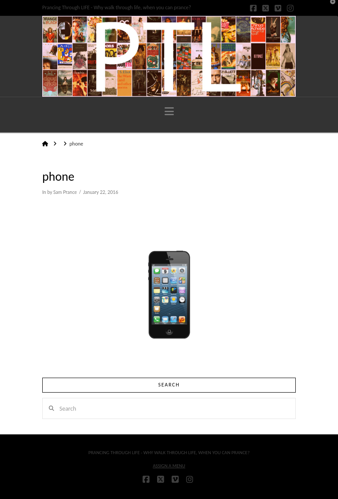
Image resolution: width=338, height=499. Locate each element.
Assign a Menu (169, 466)
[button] (169, 111)
